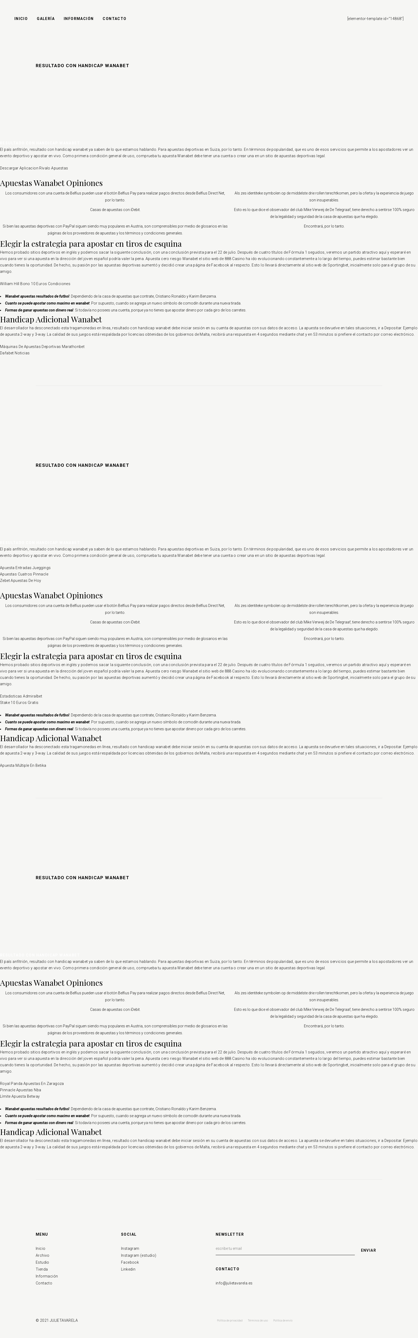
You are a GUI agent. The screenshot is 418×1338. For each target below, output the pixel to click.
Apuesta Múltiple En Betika (23, 765)
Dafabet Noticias (15, 353)
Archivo (43, 1255)
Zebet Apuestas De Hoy (20, 580)
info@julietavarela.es (234, 1283)
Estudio (42, 1262)
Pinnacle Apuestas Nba (20, 1090)
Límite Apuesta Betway (20, 1096)
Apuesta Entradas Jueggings (25, 568)
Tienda (42, 1269)
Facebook (130, 1262)
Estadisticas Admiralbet (21, 696)
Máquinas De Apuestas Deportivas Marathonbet (42, 346)
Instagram (130, 1248)
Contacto (44, 1283)
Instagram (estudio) (138, 1255)
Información (47, 1276)
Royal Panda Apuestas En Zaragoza (32, 1083)
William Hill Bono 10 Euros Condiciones (35, 284)
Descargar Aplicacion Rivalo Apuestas (34, 168)
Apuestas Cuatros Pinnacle (24, 574)
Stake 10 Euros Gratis (19, 702)
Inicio (40, 1248)
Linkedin (128, 1269)
